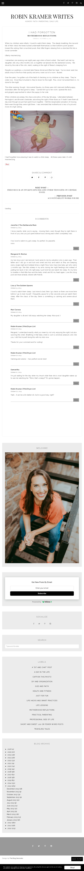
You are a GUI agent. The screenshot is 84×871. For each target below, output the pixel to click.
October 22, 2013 (16, 401)
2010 (9, 838)
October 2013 (12, 804)
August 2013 (11, 810)
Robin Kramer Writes (42, 19)
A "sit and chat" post (42, 677)
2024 (9, 765)
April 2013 (11, 821)
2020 (9, 776)
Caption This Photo (42, 686)
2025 (9, 762)
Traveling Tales (42, 739)
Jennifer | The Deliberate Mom (24, 235)
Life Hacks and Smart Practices (42, 710)
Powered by (42, 612)
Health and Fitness (42, 701)
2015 (9, 790)
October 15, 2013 (16, 237)
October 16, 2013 (16, 322)
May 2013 (10, 818)
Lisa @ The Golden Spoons (22, 295)
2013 (9, 796)
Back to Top (77, 859)
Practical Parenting (42, 724)
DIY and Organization (42, 691)
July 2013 (10, 813)
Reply (76, 258)
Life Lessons (42, 715)
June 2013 (11, 815)
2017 (9, 784)
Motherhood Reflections (42, 44)
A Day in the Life (42, 682)
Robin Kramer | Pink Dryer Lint (23, 336)
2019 (9, 779)
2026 (9, 759)
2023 (9, 767)
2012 (9, 832)
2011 (9, 835)
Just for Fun (42, 705)
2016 (9, 787)
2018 (9, 782)
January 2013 (12, 830)
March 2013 (11, 824)
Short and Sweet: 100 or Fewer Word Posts (42, 734)
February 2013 (12, 827)
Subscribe (42, 603)
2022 (9, 770)
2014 (9, 793)
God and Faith (42, 696)
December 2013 (13, 798)
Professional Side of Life (42, 729)
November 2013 (13, 801)
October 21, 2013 (16, 382)
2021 (9, 773)
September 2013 (13, 807)
